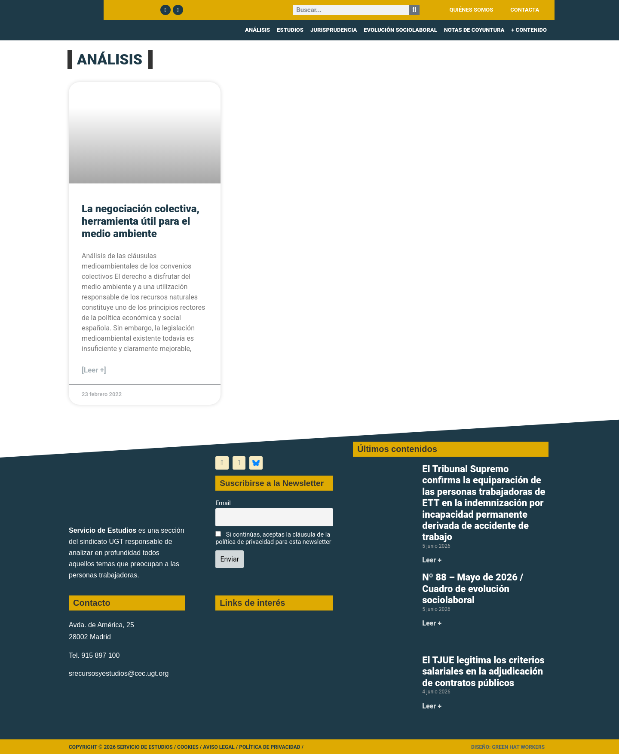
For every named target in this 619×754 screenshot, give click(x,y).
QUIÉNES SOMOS (471, 9)
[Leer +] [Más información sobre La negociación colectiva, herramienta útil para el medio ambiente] (94, 370)
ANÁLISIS (257, 30)
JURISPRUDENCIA (333, 30)
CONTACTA (524, 9)
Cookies (188, 747)
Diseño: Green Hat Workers (508, 747)
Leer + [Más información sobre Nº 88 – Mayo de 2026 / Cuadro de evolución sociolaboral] (431, 623)
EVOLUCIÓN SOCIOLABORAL (400, 30)
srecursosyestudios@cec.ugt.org (119, 673)
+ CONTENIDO (529, 30)
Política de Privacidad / (271, 747)
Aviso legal (219, 747)
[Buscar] (414, 10)
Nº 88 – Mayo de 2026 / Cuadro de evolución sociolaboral (472, 588)
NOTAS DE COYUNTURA (474, 30)
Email (223, 503)
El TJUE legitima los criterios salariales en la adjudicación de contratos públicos (483, 671)
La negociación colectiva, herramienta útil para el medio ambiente (140, 221)
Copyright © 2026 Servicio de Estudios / (123, 747)
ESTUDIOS (290, 30)
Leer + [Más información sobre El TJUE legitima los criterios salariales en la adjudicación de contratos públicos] (431, 706)
